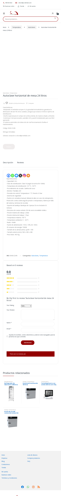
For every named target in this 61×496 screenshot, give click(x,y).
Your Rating (10, 305)
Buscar (55, 19)
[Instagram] (24, 175)
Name (9, 323)
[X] (20, 175)
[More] (28, 175)
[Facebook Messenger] (16, 175)
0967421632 (7, 3)
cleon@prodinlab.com (23, 3)
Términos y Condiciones (9, 478)
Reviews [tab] (20, 163)
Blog (3, 461)
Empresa (4, 458)
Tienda (21, 6)
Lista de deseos (32, 455)
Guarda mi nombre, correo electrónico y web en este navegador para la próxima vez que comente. (32, 336)
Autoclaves (31, 27)
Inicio (4, 27)
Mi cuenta (31, 6)
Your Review (10, 310)
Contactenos (6, 464)
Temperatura (16, 27)
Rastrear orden (8, 6)
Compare (31, 103)
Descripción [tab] (8, 163)
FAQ (28, 461)
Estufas (24, 381)
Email (9, 329)
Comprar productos (33, 458)
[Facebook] (8, 175)
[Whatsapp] (12, 175)
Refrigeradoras (8, 381)
